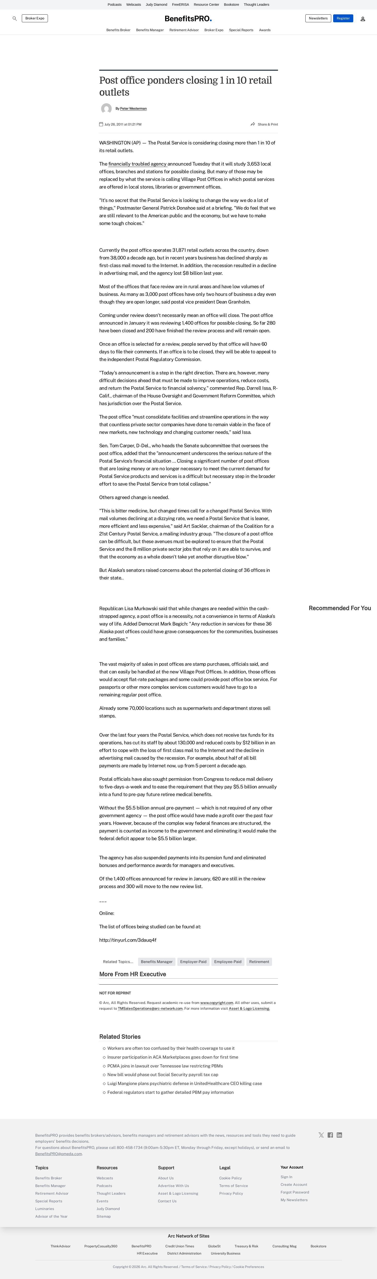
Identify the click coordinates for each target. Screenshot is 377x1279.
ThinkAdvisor (60, 1246)
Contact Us (167, 1201)
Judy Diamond (156, 4)
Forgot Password (295, 1192)
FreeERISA (180, 4)
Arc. (144, 1267)
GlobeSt (214, 1246)
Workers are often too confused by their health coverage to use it (169, 1048)
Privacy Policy (231, 1193)
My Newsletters (294, 1200)
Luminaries (44, 1209)
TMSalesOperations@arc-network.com (150, 1008)
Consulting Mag (285, 1246)
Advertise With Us (173, 1186)
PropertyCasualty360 (100, 1246)
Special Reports (48, 1201)
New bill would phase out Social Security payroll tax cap (160, 1074)
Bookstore (231, 4)
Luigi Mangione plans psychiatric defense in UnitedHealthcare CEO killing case (182, 1083)
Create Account (294, 1184)
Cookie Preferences (248, 1267)
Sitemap (104, 1216)
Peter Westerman (133, 108)
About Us (166, 1178)
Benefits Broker (48, 1178)
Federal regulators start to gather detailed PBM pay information (168, 1092)
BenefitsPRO (141, 1246)
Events (102, 1201)
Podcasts (115, 4)
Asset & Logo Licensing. (249, 1008)
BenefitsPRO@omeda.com (58, 1154)
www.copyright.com (216, 1003)
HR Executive (147, 1253)
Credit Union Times (179, 1246)
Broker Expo (34, 18)
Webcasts (133, 4)
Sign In (286, 1177)
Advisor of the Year (51, 1216)
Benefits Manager (50, 1186)
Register (343, 18)
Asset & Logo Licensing (178, 1193)
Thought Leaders (256, 4)
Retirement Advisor (52, 1193)
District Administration (184, 1253)
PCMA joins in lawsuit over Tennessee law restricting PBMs (163, 1065)
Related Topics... (118, 961)
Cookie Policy (230, 1178)
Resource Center (206, 4)
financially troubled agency (138, 164)
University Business (225, 1253)
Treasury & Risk (246, 1246)
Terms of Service (233, 1186)
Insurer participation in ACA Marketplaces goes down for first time (170, 1057)
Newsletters (318, 18)
